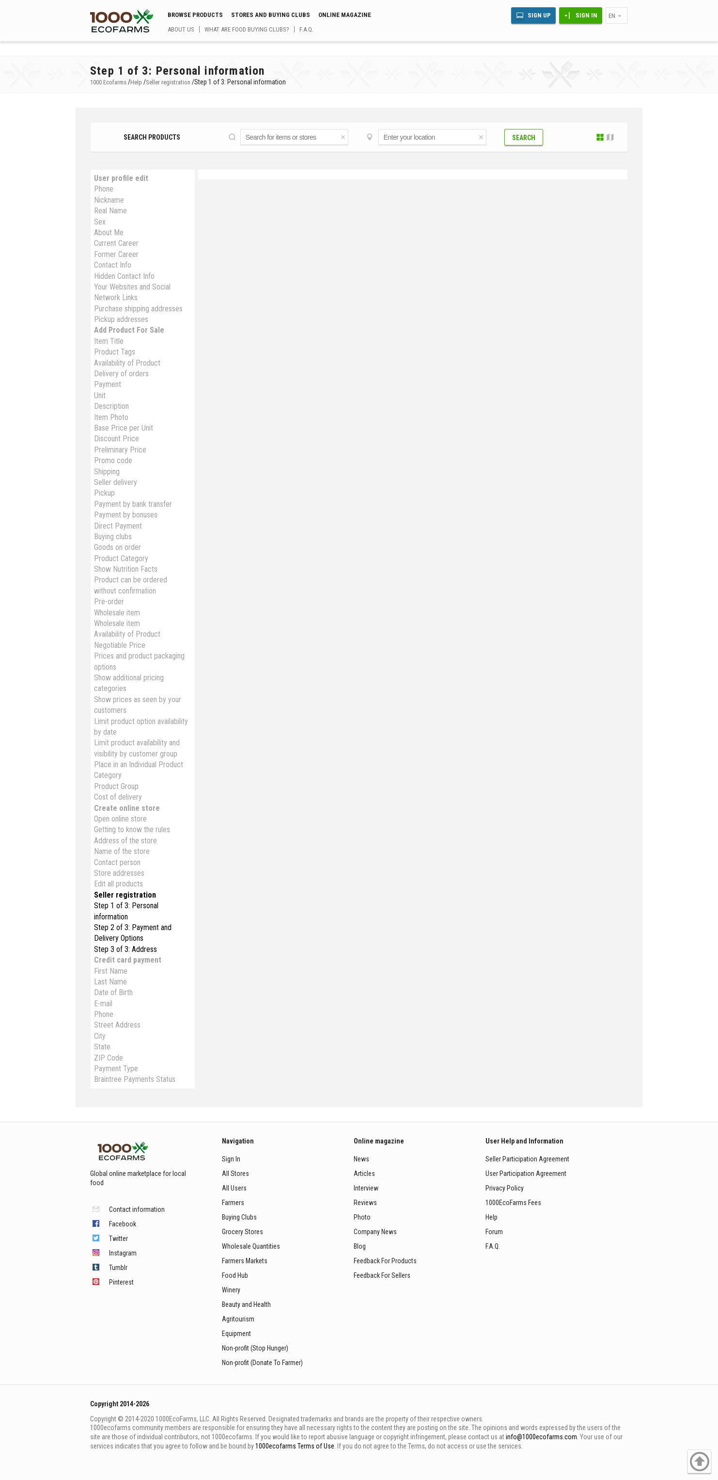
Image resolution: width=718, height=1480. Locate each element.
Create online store (127, 808)
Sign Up (539, 15)
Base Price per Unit (123, 428)
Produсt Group (116, 786)
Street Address (117, 1025)
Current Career (116, 243)
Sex (100, 221)
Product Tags (114, 351)
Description (111, 406)
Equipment (236, 1333)
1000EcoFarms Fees (513, 1203)
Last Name (110, 981)
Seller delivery (115, 482)
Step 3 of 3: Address (125, 949)
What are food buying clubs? (246, 29)
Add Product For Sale (129, 330)
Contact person (117, 862)
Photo (362, 1217)
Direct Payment (118, 526)
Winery (231, 1290)
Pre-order (109, 601)
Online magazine (344, 14)
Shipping (107, 471)
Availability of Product (127, 363)
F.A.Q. (306, 29)
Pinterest (121, 1282)
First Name (110, 971)
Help (491, 1217)
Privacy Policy (504, 1188)
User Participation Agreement (525, 1173)
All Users (234, 1188)
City (100, 1036)
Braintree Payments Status (134, 1079)
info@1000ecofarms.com (541, 1437)
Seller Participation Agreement (527, 1159)
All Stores (235, 1173)
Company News (375, 1232)
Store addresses (119, 873)
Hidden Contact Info (124, 276)
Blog (360, 1246)
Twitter (118, 1238)
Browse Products (195, 14)
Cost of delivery (118, 797)
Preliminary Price (120, 449)
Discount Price (116, 438)
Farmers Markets (244, 1261)
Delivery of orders (121, 373)
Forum (494, 1232)
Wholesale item (117, 612)
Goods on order (117, 547)
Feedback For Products (385, 1261)
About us (181, 29)
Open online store (120, 818)
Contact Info (112, 265)
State (102, 1046)
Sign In (586, 15)
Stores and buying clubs (270, 14)
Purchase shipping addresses (138, 308)
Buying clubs (113, 536)
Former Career (116, 254)
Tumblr (118, 1267)
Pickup (104, 493)
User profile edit (121, 178)
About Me (109, 232)
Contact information (137, 1209)
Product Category (121, 558)
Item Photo (111, 417)
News (361, 1159)
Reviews (365, 1203)
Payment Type (116, 1068)
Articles (364, 1173)
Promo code (113, 460)
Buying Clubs (239, 1217)
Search (523, 138)
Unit (100, 395)
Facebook (122, 1224)
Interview (366, 1188)
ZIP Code (108, 1057)
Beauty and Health (246, 1304)
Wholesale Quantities (251, 1246)
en (612, 15)
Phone (103, 188)
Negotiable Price (119, 645)
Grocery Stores (242, 1232)
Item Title (109, 341)
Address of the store (125, 840)
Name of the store (122, 851)
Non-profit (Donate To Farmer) (262, 1363)
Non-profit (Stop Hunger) (255, 1348)
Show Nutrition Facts (125, 569)
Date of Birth (113, 992)
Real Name (110, 210)
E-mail (103, 1003)
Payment (107, 384)
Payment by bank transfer (133, 504)
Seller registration (125, 895)
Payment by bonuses (125, 514)
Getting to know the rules (132, 829)
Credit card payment (127, 960)
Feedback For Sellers (382, 1275)
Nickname (109, 200)
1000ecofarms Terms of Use (294, 1446)
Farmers (233, 1203)
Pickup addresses (121, 319)
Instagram (123, 1253)
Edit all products (118, 883)
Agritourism (238, 1319)
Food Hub (235, 1275)
